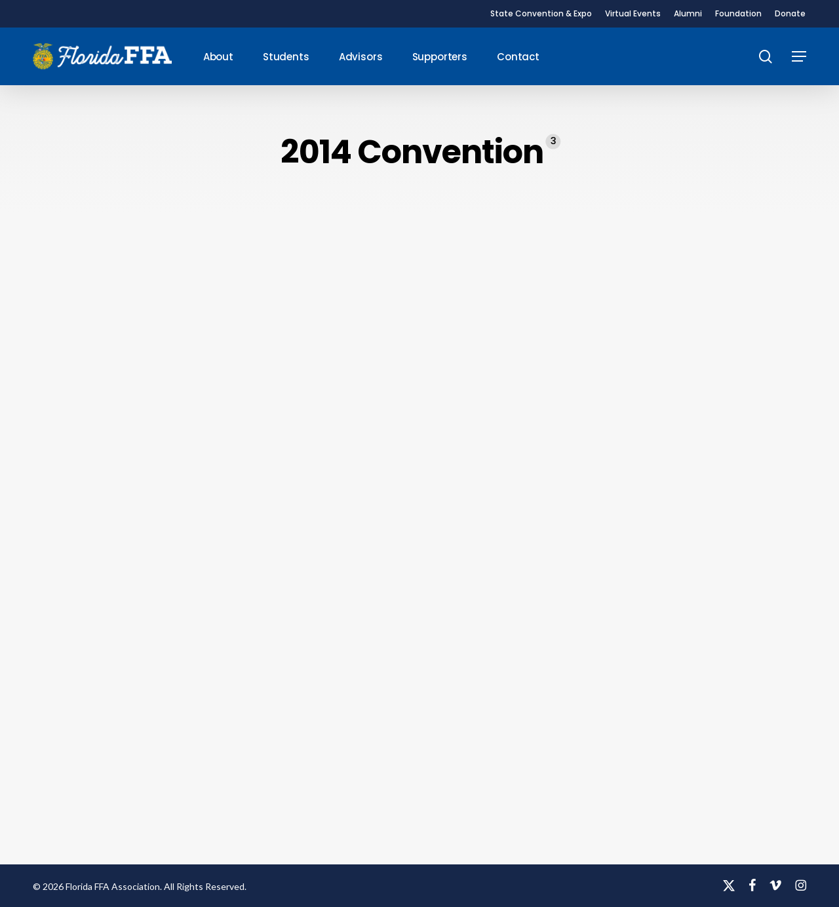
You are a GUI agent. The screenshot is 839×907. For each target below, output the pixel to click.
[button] (799, 57)
